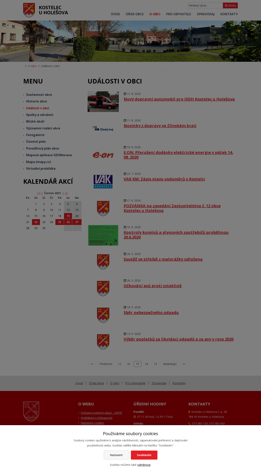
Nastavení (116, 455)
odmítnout (144, 465)
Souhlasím (144, 455)
